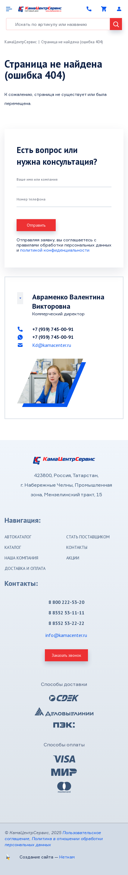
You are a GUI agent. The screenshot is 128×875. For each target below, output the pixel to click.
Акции (72, 558)
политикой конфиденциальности (54, 249)
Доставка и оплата (25, 568)
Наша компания (21, 558)
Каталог (13, 547)
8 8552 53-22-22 (66, 623)
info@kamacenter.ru (66, 635)
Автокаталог (18, 537)
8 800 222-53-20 (66, 602)
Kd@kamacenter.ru (51, 345)
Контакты (76, 547)
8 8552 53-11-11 (66, 613)
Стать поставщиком (88, 537)
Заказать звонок (66, 655)
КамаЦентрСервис (21, 41)
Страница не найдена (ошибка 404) (72, 41)
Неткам (67, 856)
